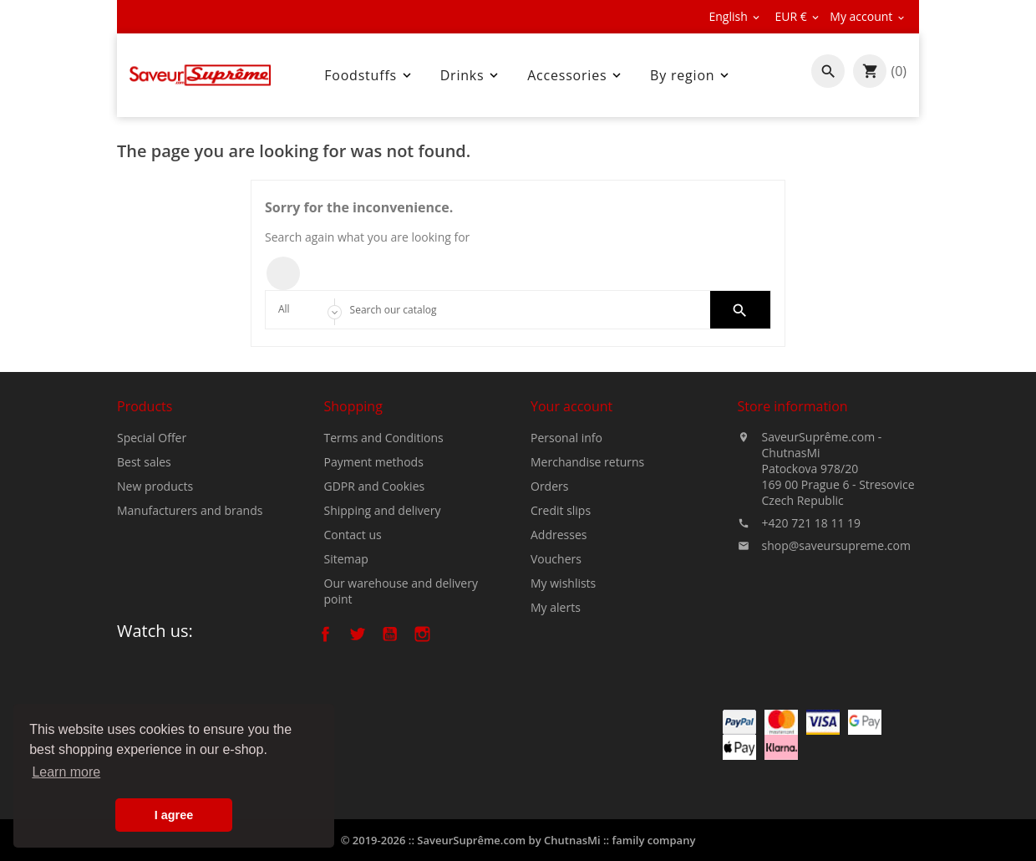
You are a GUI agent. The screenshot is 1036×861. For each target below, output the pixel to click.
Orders (549, 486)
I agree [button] (174, 815)
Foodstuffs (369, 75)
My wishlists (563, 583)
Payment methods (374, 462)
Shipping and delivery (382, 510)
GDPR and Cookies (374, 486)
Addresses (559, 535)
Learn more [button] (66, 772)
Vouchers (556, 559)
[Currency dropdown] (797, 16)
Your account (571, 406)
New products (155, 486)
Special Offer (151, 438)
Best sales (144, 462)
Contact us (353, 535)
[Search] (518, 310)
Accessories (575, 75)
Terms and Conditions (384, 438)
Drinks (471, 75)
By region (691, 75)
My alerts (556, 607)
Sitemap (346, 559)
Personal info (566, 438)
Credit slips (561, 510)
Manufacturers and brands (189, 510)
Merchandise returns (587, 462)
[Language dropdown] (735, 16)
